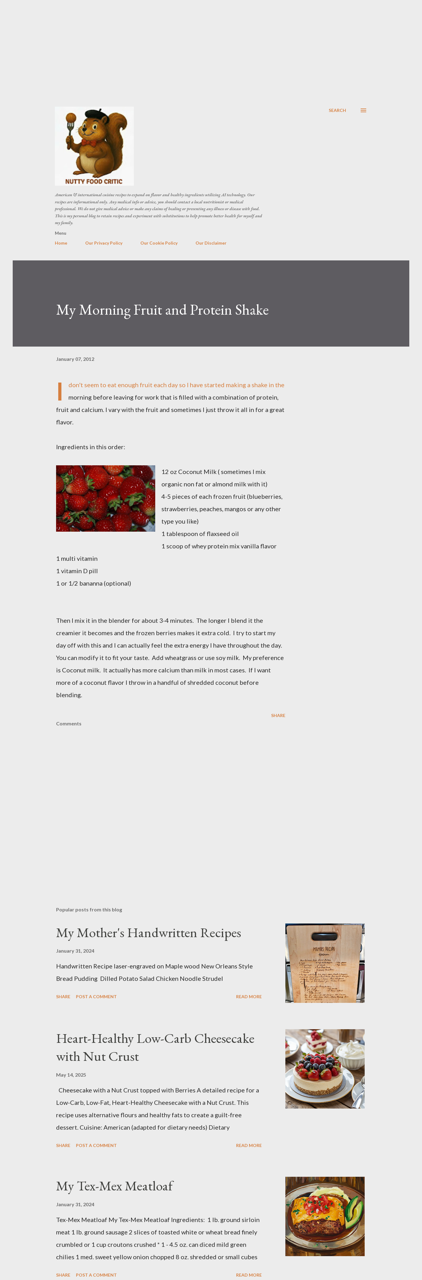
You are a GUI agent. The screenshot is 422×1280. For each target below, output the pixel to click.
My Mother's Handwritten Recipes (148, 932)
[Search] (337, 110)
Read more (249, 996)
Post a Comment (96, 996)
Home (61, 243)
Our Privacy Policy (103, 243)
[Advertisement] (211, 46)
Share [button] (278, 715)
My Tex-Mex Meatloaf (114, 1185)
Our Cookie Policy (159, 243)
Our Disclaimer (211, 243)
